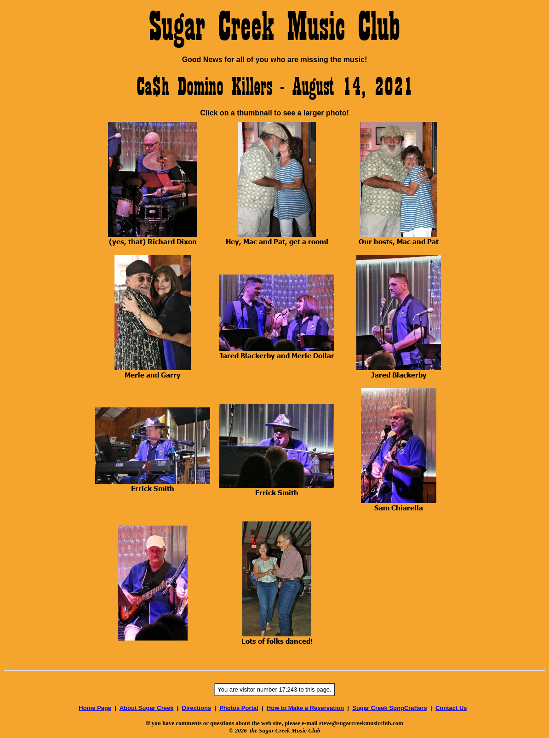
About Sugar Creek (147, 707)
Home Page (95, 707)
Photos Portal (238, 707)
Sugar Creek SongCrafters (389, 707)
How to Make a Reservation (305, 707)
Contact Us (451, 707)
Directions (197, 707)
